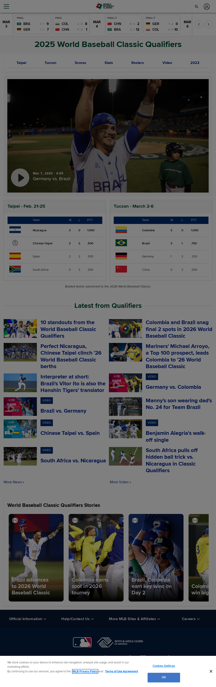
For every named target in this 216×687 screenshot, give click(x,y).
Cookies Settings (164, 666)
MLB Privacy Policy (85, 671)
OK (164, 677)
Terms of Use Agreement (121, 671)
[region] (108, 671)
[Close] (211, 671)
